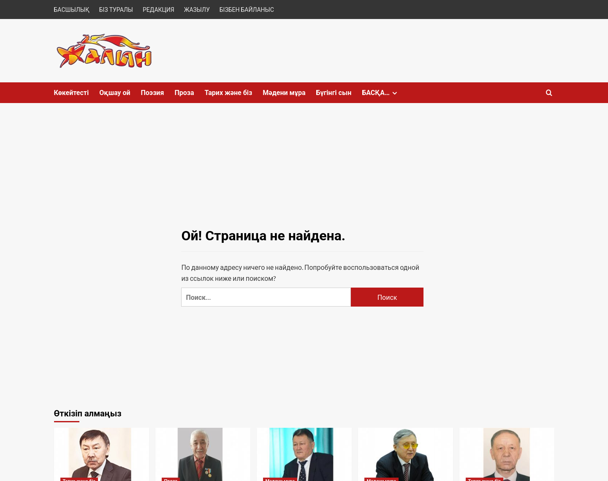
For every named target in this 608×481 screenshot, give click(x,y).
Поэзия (152, 93)
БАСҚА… (380, 93)
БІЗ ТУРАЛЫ (116, 9)
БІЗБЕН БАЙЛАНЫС (247, 9)
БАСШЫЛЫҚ (72, 9)
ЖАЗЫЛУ (197, 9)
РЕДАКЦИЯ (158, 9)
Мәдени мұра (284, 93)
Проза (184, 93)
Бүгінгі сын (333, 93)
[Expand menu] (394, 93)
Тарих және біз (228, 93)
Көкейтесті (71, 93)
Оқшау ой (114, 93)
